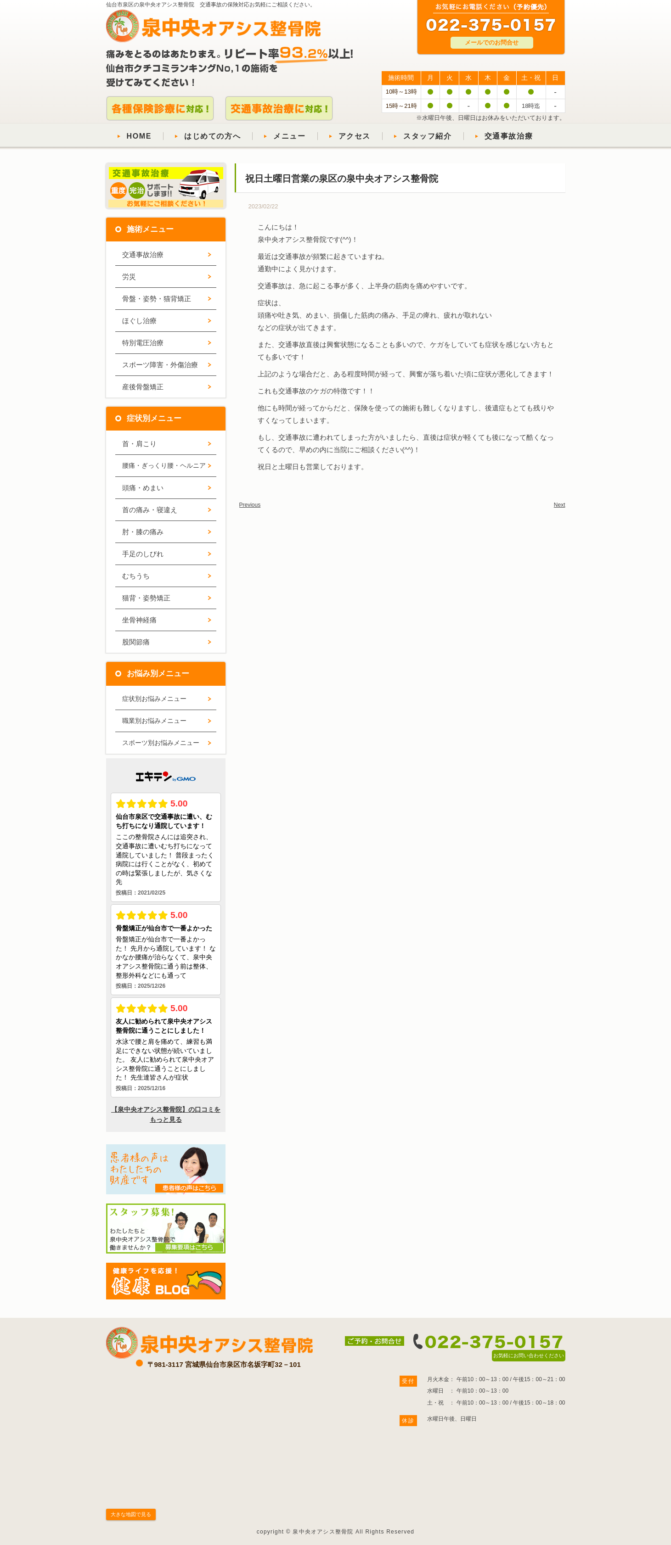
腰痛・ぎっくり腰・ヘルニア (164, 465)
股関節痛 (136, 642)
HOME (139, 136)
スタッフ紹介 (427, 136)
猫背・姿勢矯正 (146, 598)
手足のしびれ (143, 554)
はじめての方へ (212, 136)
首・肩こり (139, 444)
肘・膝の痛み (143, 532)
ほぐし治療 (139, 321)
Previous (250, 505)
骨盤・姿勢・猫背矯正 (156, 298)
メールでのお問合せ (492, 42)
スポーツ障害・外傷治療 (160, 365)
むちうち (136, 576)
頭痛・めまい (143, 488)
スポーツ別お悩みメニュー (160, 742)
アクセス (354, 136)
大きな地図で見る (131, 1514)
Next (559, 505)
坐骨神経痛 (139, 620)
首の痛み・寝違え (149, 510)
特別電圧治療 (143, 343)
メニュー (289, 136)
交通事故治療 (509, 136)
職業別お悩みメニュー (154, 720)
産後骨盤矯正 (143, 387)
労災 (129, 276)
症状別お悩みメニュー (154, 698)
